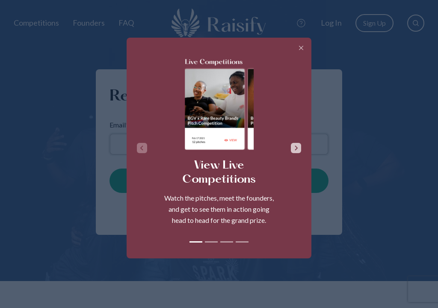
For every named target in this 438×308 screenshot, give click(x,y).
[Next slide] (296, 148)
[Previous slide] (142, 148)
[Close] (301, 47)
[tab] (195, 242)
